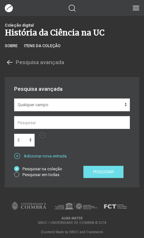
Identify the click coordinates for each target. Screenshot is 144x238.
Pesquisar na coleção (38, 168)
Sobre (11, 45)
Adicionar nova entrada (40, 156)
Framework (94, 232)
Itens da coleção (42, 45)
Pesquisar (103, 171)
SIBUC (74, 232)
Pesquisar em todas (36, 174)
